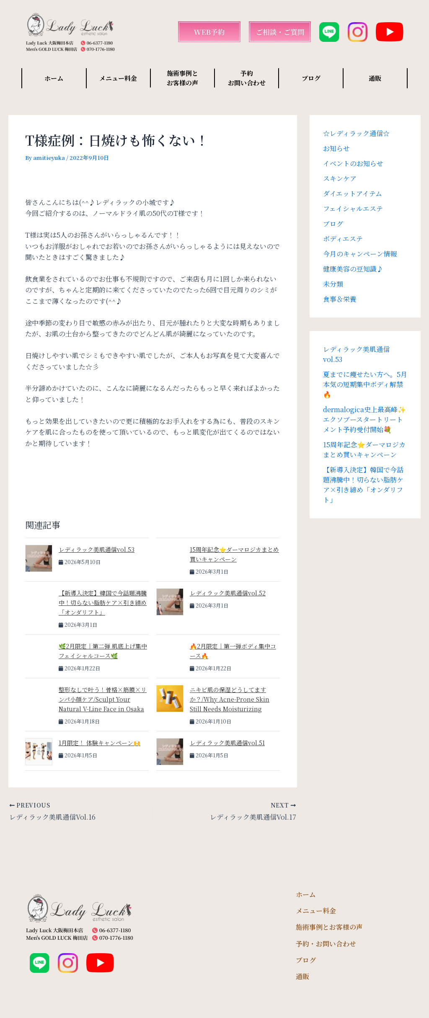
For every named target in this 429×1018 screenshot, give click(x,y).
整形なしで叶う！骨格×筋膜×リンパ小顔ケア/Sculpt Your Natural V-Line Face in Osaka (103, 699)
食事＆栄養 (340, 299)
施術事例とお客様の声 (329, 927)
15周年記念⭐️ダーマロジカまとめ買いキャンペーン (364, 449)
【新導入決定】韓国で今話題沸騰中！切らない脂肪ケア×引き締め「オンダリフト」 (103, 602)
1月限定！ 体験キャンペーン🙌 (99, 742)
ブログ (311, 78)
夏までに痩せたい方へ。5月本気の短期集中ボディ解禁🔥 (365, 384)
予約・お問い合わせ (326, 944)
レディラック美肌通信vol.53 (96, 549)
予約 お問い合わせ (247, 78)
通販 (375, 78)
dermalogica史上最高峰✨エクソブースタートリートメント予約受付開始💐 (364, 419)
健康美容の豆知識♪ (353, 269)
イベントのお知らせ (353, 163)
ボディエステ (343, 239)
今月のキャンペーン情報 (360, 254)
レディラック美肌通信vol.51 (227, 742)
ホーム (53, 78)
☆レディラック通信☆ (356, 133)
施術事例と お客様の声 (182, 78)
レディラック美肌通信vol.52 (228, 593)
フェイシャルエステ (353, 208)
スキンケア (340, 178)
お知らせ (336, 148)
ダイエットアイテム (352, 193)
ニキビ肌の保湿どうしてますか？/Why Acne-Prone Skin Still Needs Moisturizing (229, 699)
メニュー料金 (118, 78)
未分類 (333, 284)
